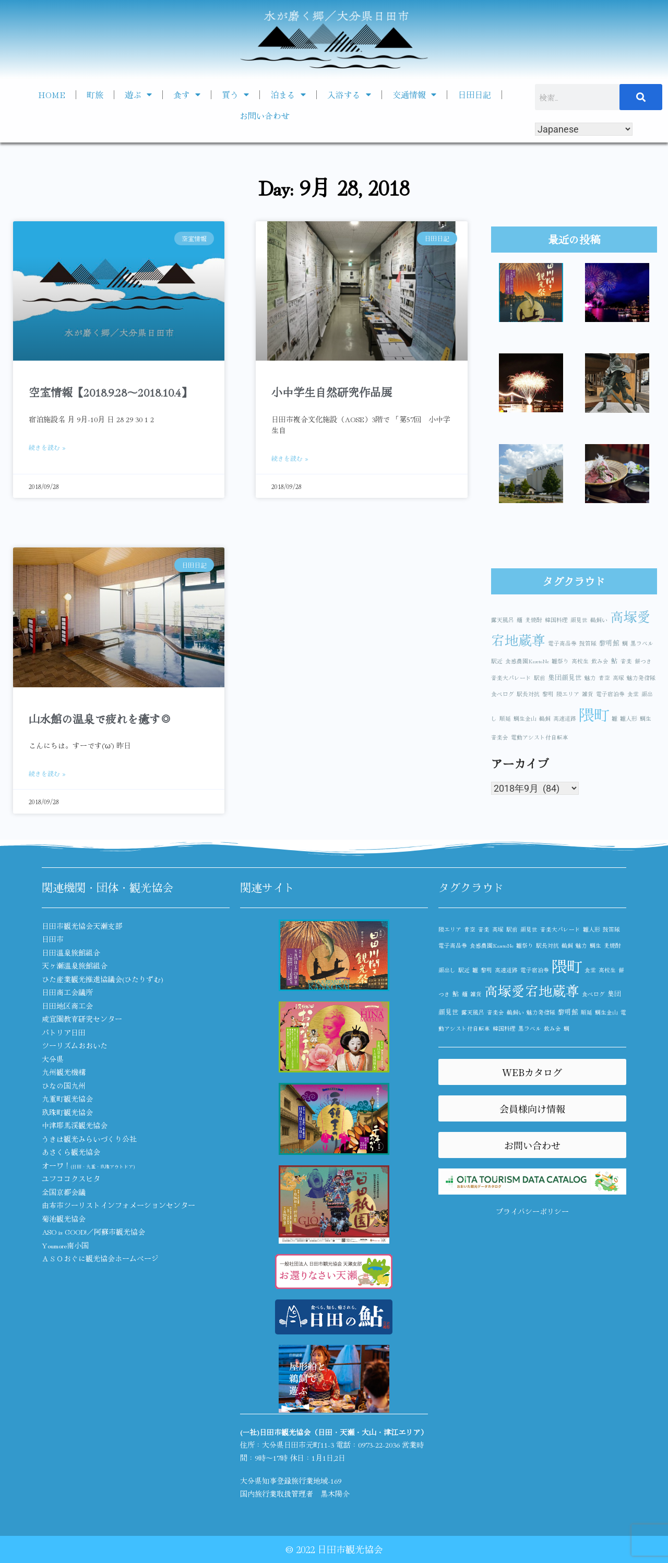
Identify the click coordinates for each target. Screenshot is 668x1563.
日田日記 (474, 94)
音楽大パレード (511, 678)
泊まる (288, 94)
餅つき (643, 661)
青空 (604, 678)
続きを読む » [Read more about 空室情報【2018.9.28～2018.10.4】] (47, 447)
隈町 (594, 714)
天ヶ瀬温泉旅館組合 (75, 965)
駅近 (497, 661)
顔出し (447, 970)
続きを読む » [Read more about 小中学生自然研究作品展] (289, 458)
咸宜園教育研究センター (82, 1018)
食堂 (633, 694)
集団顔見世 (565, 677)
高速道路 (564, 718)
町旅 (95, 94)
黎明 (548, 694)
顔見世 (579, 620)
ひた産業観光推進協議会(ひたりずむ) (102, 979)
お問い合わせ (265, 115)
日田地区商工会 (67, 1005)
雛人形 (628, 718)
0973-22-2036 (379, 1444)
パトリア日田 (64, 1032)
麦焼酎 (533, 620)
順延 (505, 718)
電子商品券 (562, 643)
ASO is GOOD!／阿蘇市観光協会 (93, 1231)
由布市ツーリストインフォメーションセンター (118, 1205)
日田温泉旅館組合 (71, 952)
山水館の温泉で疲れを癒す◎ (100, 718)
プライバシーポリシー (532, 1211)
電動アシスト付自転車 (539, 737)
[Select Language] (584, 129)
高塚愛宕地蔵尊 (531, 990)
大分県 (53, 1059)
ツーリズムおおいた (75, 1045)
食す (186, 94)
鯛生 (645, 718)
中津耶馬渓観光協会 (75, 1125)
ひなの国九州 (64, 1085)
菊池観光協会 (64, 1218)
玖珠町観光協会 (67, 1112)
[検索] (640, 97)
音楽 (626, 661)
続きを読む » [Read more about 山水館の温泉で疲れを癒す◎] (47, 773)
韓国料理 (556, 620)
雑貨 (587, 694)
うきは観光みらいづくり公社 (89, 1139)
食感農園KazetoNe (527, 661)
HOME (51, 94)
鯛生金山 (525, 718)
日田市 (53, 939)
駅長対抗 (528, 694)
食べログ (502, 694)
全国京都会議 (64, 1192)
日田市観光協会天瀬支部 (82, 926)
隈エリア (567, 694)
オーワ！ (88, 1165)
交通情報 (414, 94)
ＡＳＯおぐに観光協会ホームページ (100, 1258)
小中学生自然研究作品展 (331, 392)
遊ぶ (138, 94)
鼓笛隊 (588, 643)
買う (235, 94)
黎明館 (609, 643)
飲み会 (600, 661)
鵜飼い (598, 620)
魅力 (590, 678)
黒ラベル (641, 643)
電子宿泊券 (610, 694)
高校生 (580, 661)
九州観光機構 (64, 1072)
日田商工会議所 (67, 992)
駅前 (539, 678)
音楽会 (499, 737)
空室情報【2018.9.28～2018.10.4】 (110, 392)
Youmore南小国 (65, 1245)
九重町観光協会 (67, 1098)
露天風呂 (502, 620)
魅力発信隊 (641, 678)
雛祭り (560, 661)
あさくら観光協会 (71, 1152)
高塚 (618, 678)
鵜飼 (545, 718)
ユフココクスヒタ (71, 1178)
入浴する (349, 94)
